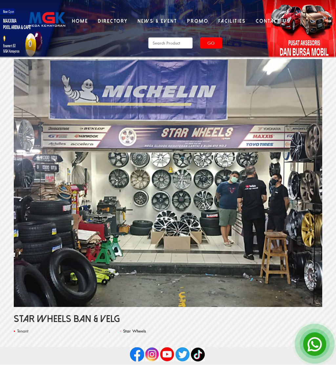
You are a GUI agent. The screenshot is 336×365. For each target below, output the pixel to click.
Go (211, 43)
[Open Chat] (314, 343)
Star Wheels (134, 331)
